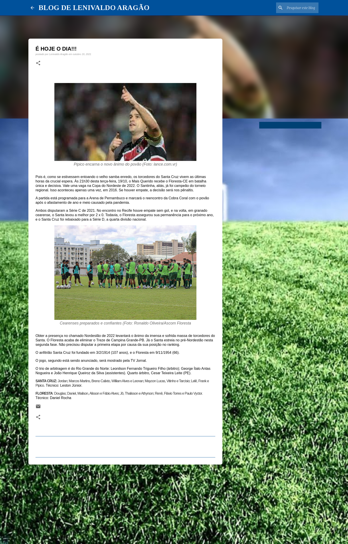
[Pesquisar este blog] (295, 7)
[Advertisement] (125, 502)
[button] (38, 63)
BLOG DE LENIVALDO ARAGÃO (94, 8)
